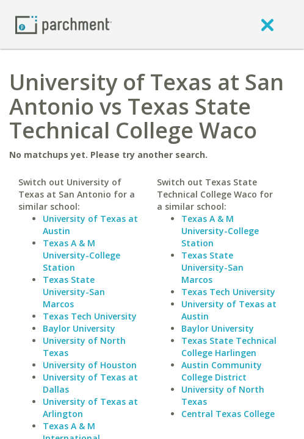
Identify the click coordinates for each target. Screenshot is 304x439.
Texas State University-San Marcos (74, 292)
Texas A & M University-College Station (81, 255)
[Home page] (63, 24)
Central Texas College (228, 413)
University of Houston (90, 365)
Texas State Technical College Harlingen (229, 347)
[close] (267, 24)
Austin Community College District (221, 371)
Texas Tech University (90, 316)
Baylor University (79, 328)
